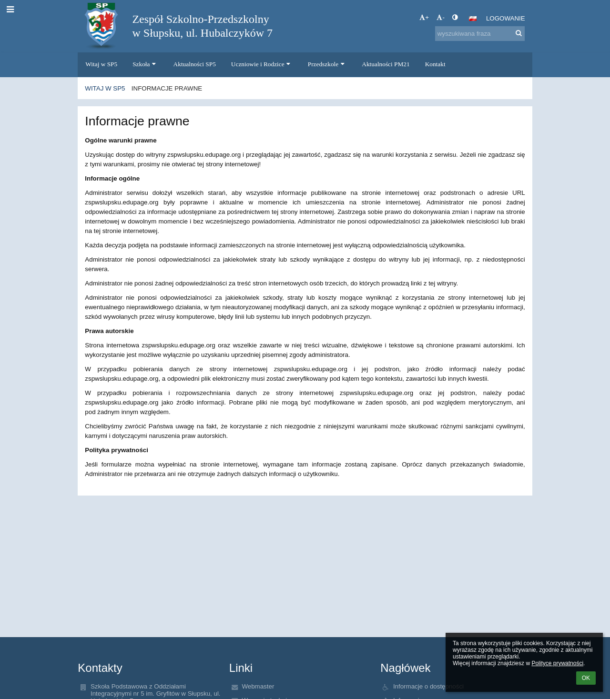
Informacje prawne (167, 88)
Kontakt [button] (435, 64)
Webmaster (258, 686)
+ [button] (424, 17)
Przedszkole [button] (327, 64)
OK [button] (586, 678)
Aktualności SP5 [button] (194, 64)
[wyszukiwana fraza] (480, 33)
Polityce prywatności (557, 663)
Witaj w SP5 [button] (101, 64)
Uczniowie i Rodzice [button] (262, 64)
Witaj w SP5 (105, 88)
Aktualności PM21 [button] (385, 64)
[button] (473, 18)
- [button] (440, 17)
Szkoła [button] (145, 64)
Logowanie (505, 18)
